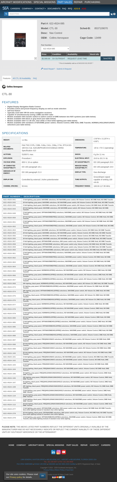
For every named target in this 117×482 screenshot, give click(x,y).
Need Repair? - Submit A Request (56, 69)
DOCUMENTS (54, 8)
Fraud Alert (69, 470)
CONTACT (94, 445)
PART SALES (65, 2)
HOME (11, 445)
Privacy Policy (49, 470)
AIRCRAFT (36, 445)
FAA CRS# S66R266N (24, 464)
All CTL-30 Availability (22, 78)
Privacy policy (16, 477)
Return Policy (59, 470)
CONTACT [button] (40, 8)
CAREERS (15, 8)
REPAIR (78, 2)
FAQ (64, 8)
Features (6, 78)
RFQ (70, 8)
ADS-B (77, 8)
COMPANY (21, 445)
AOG (84, 8)
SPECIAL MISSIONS (45, 2)
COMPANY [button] (27, 8)
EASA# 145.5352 (40, 464)
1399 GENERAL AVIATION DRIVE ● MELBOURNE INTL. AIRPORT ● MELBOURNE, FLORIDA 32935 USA (58, 459)
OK (42, 476)
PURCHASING (92, 2)
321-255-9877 (53, 462)
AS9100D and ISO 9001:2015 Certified (62, 464)
